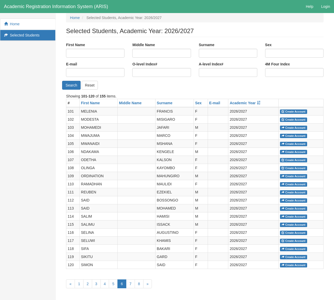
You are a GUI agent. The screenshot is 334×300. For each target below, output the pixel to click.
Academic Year (242, 103)
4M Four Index (277, 64)
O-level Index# (144, 64)
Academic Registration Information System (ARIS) (56, 6)
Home (12, 24)
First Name (75, 45)
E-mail (71, 64)
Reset (90, 85)
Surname (206, 45)
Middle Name (143, 45)
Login (325, 6)
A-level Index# (211, 64)
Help (309, 6)
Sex (268, 45)
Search (71, 85)
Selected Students (21, 35)
